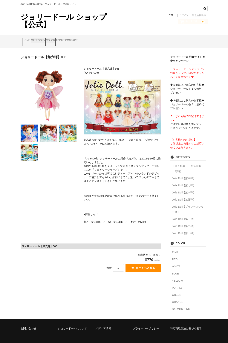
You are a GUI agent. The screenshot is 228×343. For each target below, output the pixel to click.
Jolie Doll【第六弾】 (184, 187)
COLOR (66, 38)
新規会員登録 (199, 15)
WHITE (176, 261)
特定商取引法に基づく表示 (186, 323)
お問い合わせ (28, 323)
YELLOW (177, 275)
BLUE (175, 268)
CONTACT (102, 38)
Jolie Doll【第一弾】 (184, 228)
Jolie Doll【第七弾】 (184, 180)
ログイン (183, 15)
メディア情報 (103, 323)
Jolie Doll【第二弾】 (184, 221)
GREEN (176, 289)
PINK (175, 247)
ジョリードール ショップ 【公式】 (64, 21)
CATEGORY (47, 38)
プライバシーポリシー (146, 323)
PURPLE (177, 282)
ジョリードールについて (72, 323)
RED (175, 254)
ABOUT (83, 38)
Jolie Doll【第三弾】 (184, 213)
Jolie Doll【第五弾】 (184, 194)
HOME (28, 38)
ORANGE (177, 296)
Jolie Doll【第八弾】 (184, 173)
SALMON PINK (181, 303)
